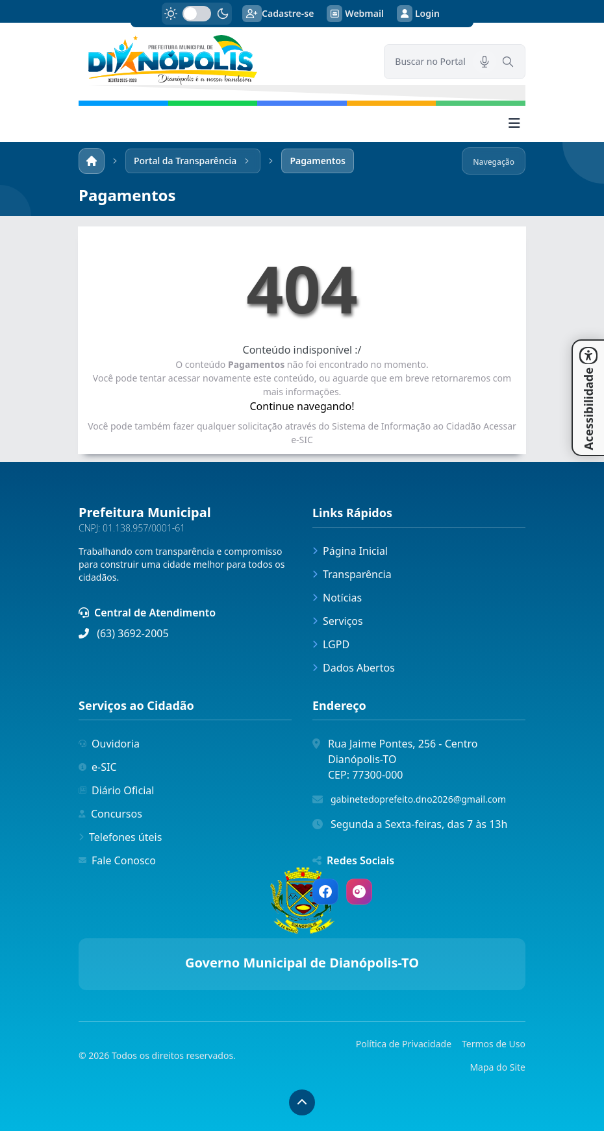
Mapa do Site (497, 1067)
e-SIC (98, 767)
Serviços (337, 621)
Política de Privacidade (403, 1044)
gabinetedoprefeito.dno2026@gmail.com (418, 799)
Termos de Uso (493, 1044)
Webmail (355, 13)
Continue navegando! (301, 406)
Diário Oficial (116, 790)
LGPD (330, 644)
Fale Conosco (117, 860)
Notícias (337, 597)
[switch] (196, 13)
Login (418, 13)
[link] (223, 60)
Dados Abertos (353, 668)
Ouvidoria (109, 743)
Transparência (352, 574)
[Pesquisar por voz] (484, 61)
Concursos (110, 814)
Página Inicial (350, 551)
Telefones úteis (120, 837)
